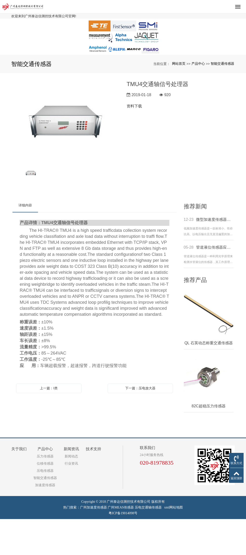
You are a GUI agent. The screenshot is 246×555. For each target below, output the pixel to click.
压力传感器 (45, 492)
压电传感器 (45, 506)
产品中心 (198, 99)
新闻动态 (71, 492)
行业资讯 (71, 499)
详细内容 (25, 241)
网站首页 (178, 99)
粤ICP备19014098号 (123, 549)
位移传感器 (45, 499)
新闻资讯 (71, 485)
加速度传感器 (45, 521)
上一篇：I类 (49, 424)
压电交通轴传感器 (148, 543)
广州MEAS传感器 (121, 543)
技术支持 (93, 485)
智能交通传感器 (222, 99)
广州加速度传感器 (93, 543)
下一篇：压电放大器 (140, 424)
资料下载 (134, 142)
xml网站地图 (173, 543)
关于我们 (19, 485)
